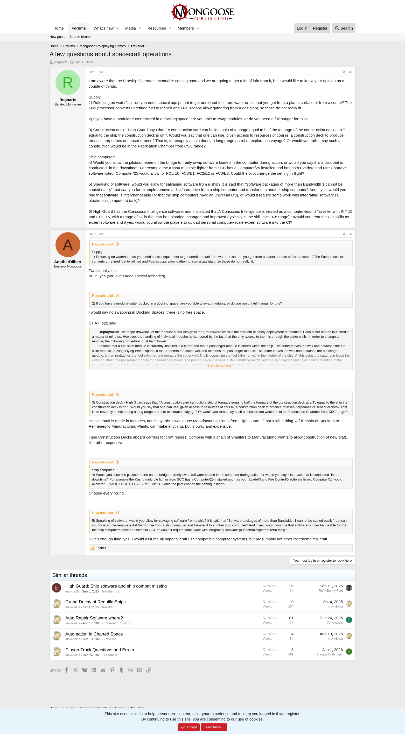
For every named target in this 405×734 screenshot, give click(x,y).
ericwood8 (72, 591)
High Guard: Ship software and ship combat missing (116, 586)
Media (130, 28)
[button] (117, 28)
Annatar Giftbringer (330, 654)
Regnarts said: (103, 244)
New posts (57, 37)
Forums (79, 28)
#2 (351, 234)
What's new (104, 28)
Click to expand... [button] (221, 366)
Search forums (80, 37)
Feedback (111, 655)
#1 (351, 72)
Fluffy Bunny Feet (330, 590)
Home (58, 28)
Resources (157, 28)
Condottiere (335, 622)
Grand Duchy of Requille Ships (95, 601)
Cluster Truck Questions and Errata (99, 649)
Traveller (107, 591)
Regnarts (61, 62)
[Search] (343, 28)
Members (186, 28)
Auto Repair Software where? (94, 618)
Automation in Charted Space (94, 634)
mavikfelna (72, 607)
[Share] (344, 72)
